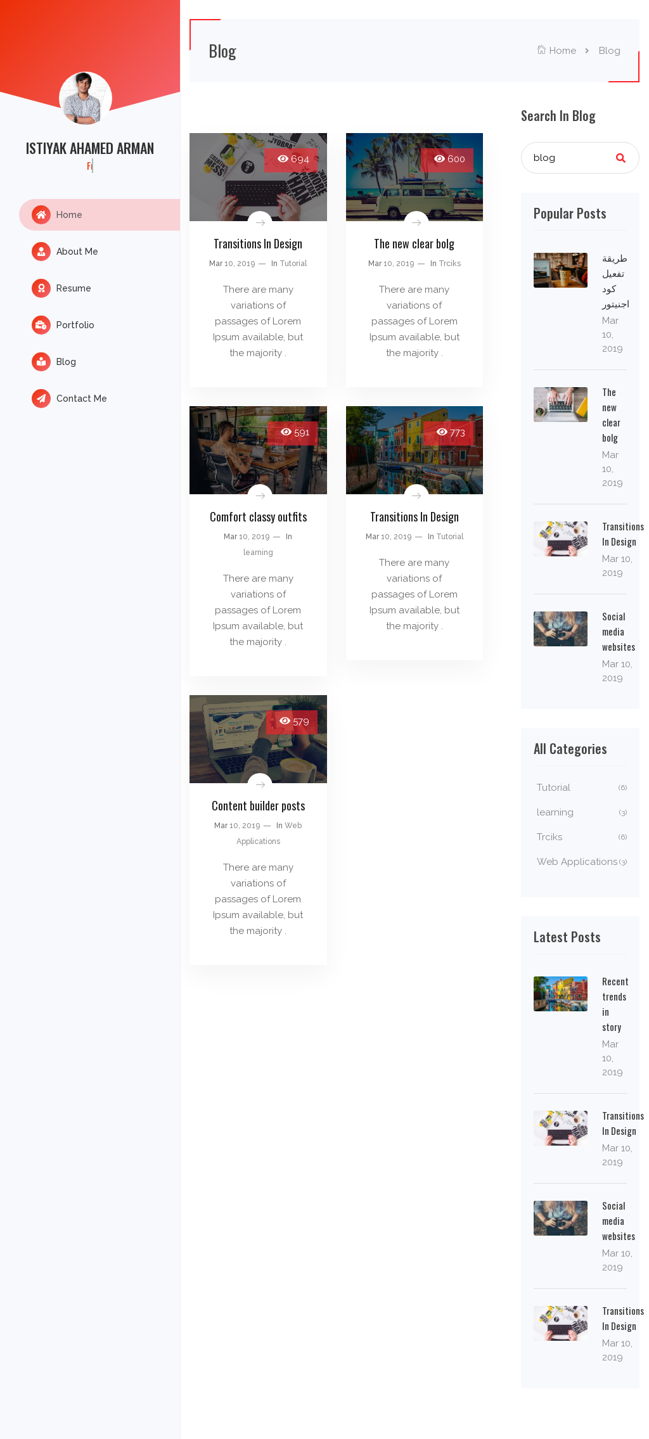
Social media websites (618, 631)
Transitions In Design (258, 243)
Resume (61, 288)
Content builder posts (258, 805)
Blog (54, 361)
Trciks (450, 263)
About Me (65, 251)
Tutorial (293, 263)
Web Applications (582, 862)
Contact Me (69, 398)
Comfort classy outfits (258, 516)
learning (258, 552)
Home (57, 214)
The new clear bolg (414, 243)
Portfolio (63, 325)
